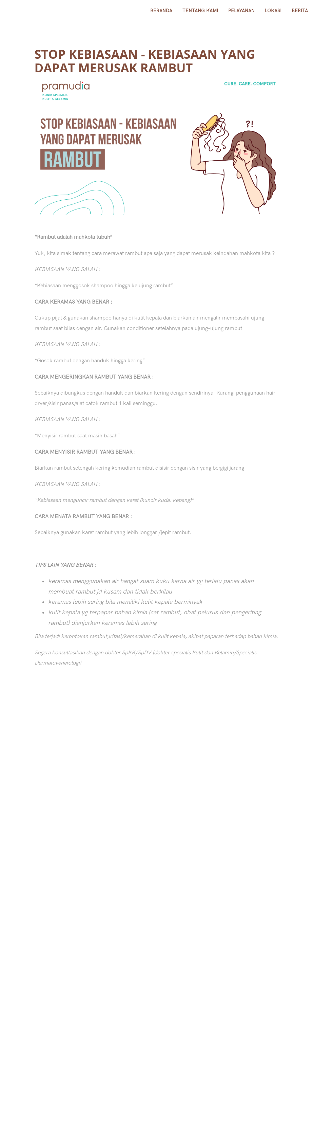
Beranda (161, 11)
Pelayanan (241, 11)
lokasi (273, 11)
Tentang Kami (200, 11)
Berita (300, 11)
